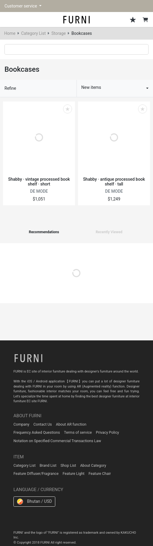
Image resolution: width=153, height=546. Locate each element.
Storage (58, 33)
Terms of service (78, 432)
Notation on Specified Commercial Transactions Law (57, 441)
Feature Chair (99, 473)
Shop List (68, 465)
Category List (33, 33)
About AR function (71, 424)
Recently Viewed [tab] (109, 232)
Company (21, 424)
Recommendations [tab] (44, 232)
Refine (10, 88)
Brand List (48, 465)
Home (10, 33)
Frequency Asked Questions (36, 432)
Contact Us (42, 424)
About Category (93, 465)
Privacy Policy (107, 432)
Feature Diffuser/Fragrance (36, 473)
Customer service (21, 6)
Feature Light (73, 473)
